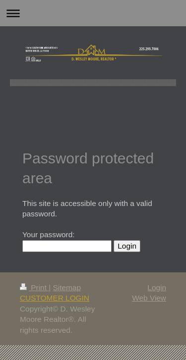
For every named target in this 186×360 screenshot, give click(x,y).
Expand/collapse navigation (93, 13)
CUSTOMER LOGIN (54, 298)
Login (156, 287)
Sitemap (66, 287)
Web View (149, 298)
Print (34, 287)
